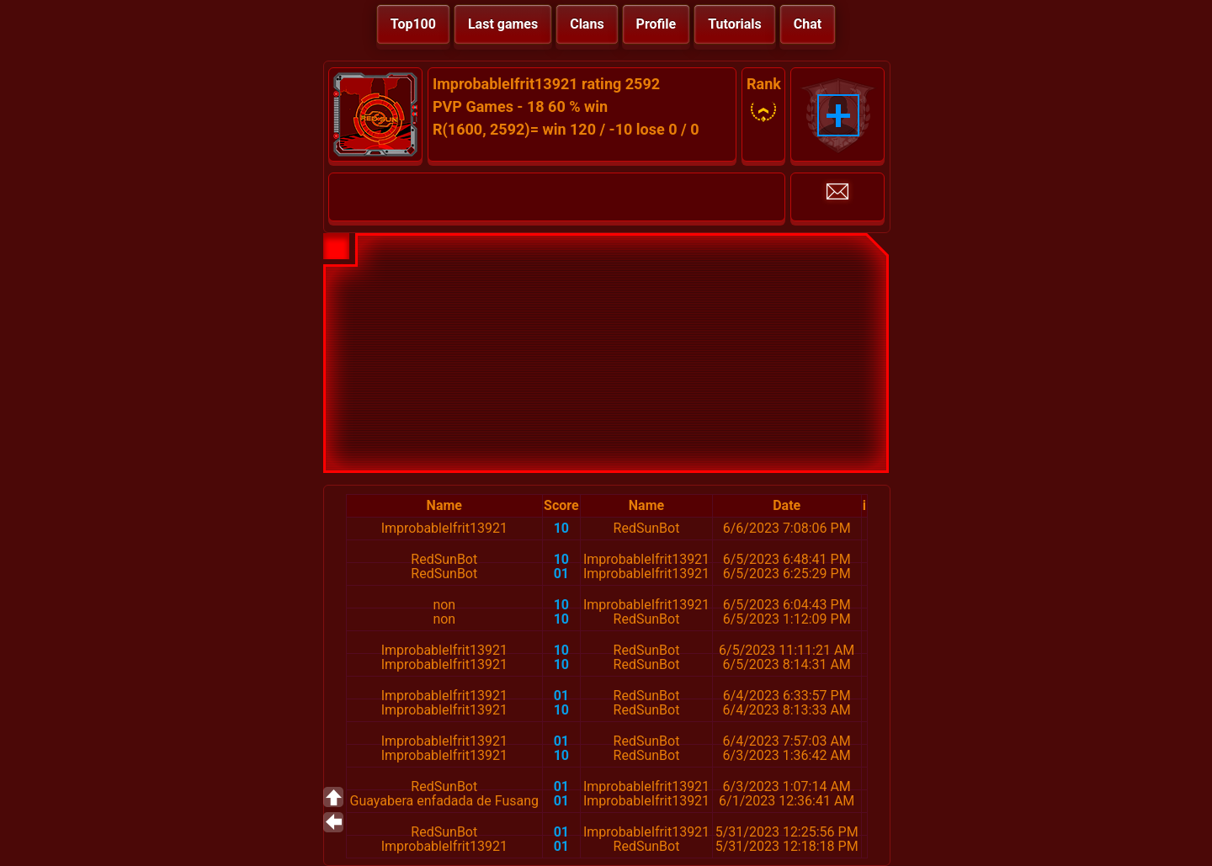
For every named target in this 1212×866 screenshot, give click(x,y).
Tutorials (735, 24)
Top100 (413, 24)
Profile (656, 24)
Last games (503, 24)
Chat (807, 24)
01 (561, 574)
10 (561, 528)
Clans (586, 24)
